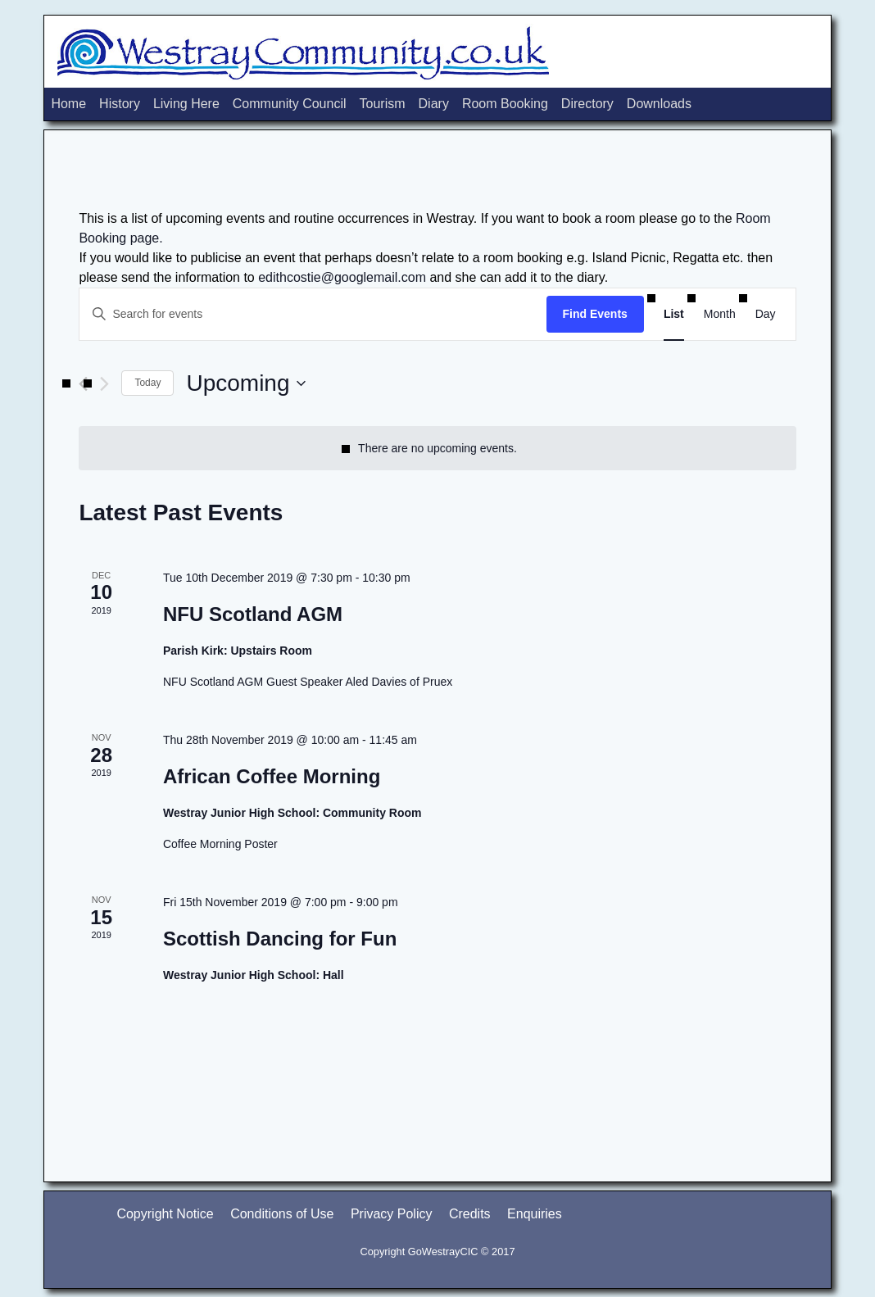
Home (68, 104)
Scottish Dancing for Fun (280, 938)
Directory (587, 104)
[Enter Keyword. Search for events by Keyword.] (312, 314)
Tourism (383, 104)
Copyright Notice (164, 1214)
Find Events (595, 313)
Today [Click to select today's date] (147, 382)
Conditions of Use (281, 1214)
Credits (470, 1214)
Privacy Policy (392, 1214)
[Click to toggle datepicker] (245, 383)
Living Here (186, 104)
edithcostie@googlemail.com (342, 277)
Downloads (659, 104)
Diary (434, 104)
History (119, 104)
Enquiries (534, 1214)
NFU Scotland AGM (252, 614)
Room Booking (505, 104)
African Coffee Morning (271, 776)
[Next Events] (104, 384)
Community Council (290, 104)
